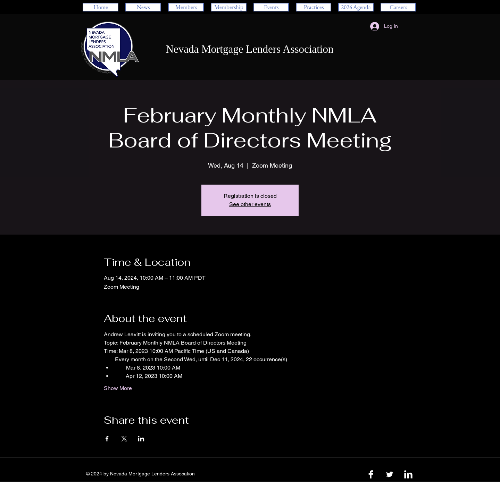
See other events (250, 204)
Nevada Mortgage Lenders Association (250, 49)
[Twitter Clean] (389, 474)
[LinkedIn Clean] (408, 474)
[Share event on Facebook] (107, 438)
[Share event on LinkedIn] (141, 438)
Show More (118, 388)
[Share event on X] (124, 438)
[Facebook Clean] (371, 474)
